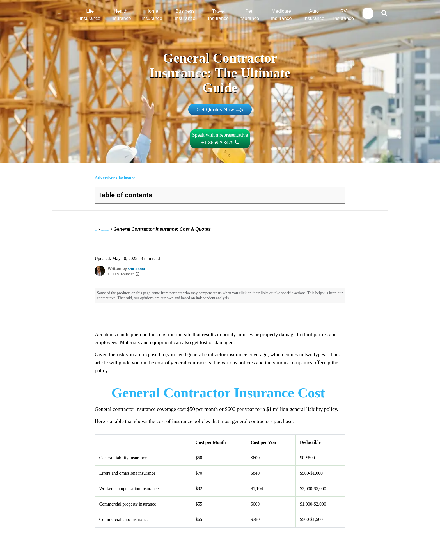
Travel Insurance (221, 14)
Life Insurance (99, 14)
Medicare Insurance (282, 14)
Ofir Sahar (137, 265)
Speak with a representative (220, 138)
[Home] (61, 13)
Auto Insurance (313, 14)
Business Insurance (191, 14)
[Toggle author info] (137, 270)
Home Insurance (160, 14)
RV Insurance (343, 14)
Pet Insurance (252, 14)
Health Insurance (130, 14)
